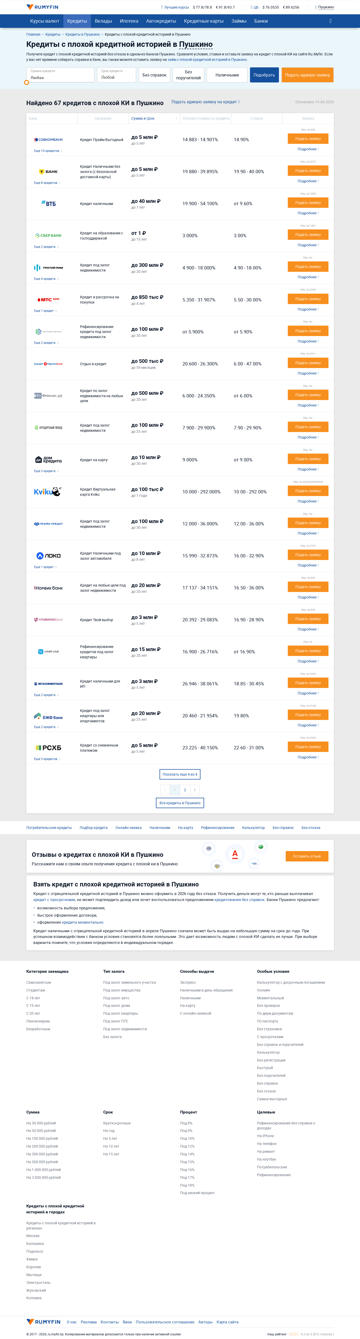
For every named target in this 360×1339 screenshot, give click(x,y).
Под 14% (187, 1153)
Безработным (38, 1028)
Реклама (89, 1321)
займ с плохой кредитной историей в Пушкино (207, 59)
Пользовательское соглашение (165, 1321)
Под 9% (186, 1130)
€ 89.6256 (291, 7)
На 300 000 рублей (42, 1153)
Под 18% (187, 1185)
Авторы (205, 1321)
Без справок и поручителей (280, 1044)
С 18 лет (33, 997)
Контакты (110, 1321)
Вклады (103, 21)
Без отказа (311, 827)
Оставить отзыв (307, 856)
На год (108, 1130)
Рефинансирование (217, 827)
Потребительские (272, 1166)
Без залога (112, 1036)
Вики (127, 1321)
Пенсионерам (38, 1021)
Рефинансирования (274, 1174)
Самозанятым (38, 982)
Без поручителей (188, 75)
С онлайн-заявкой (195, 1013)
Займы (239, 21)
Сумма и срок (143, 118)
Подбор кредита (94, 827)
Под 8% (186, 1123)
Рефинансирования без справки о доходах (286, 1126)
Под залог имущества (122, 990)
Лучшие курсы (175, 7)
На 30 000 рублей (41, 1123)
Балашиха (35, 1243)
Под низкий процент (197, 1192)
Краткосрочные (117, 1123)
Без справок (155, 75)
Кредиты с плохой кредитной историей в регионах (61, 1225)
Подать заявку (308, 138)
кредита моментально (82, 922)
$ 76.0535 (271, 7)
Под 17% (187, 1177)
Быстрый (265, 1067)
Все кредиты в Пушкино (180, 802)
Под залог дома (116, 1005)
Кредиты (77, 21)
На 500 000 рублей (42, 1161)
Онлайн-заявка (128, 827)
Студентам (35, 990)
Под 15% (187, 1161)
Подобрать (264, 75)
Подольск (34, 1251)
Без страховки (269, 1028)
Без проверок (268, 1005)
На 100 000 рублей (42, 1138)
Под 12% (187, 1146)
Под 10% (187, 1138)
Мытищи (33, 1274)
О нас (72, 1321)
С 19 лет (33, 1005)
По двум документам (275, 1013)
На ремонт (266, 1151)
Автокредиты (161, 21)
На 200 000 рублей (42, 1146)
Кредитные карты (204, 21)
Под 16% (187, 1169)
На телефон (267, 1143)
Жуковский (36, 1290)
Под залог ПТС (115, 1021)
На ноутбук (266, 1159)
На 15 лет (111, 1153)
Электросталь (38, 1282)
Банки (261, 21)
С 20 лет (33, 1013)
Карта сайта (228, 1321)
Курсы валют (44, 21)
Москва (33, 1235)
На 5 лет (110, 1138)
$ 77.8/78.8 (202, 7)
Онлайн (263, 990)
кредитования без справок (240, 899)
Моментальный (270, 997)
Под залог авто (116, 997)
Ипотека (129, 21)
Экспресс (188, 982)
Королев (33, 1266)
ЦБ (255, 7)
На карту (185, 827)
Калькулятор (253, 827)
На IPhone (265, 1135)
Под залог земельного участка (129, 982)
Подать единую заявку (307, 75)
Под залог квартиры (120, 1013)
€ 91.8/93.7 (225, 7)
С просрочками (270, 1036)
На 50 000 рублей (41, 1130)
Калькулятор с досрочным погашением (291, 982)
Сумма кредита (42, 70)
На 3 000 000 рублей (43, 1177)
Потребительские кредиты (49, 827)
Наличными (227, 75)
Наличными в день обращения (206, 990)
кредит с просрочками (54, 899)
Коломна (34, 1297)
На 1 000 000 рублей (43, 1169)
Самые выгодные (272, 1098)
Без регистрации (271, 1060)
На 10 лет (111, 1146)
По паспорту (267, 1021)
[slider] (26, 82)
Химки (32, 1259)
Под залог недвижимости (125, 1028)
